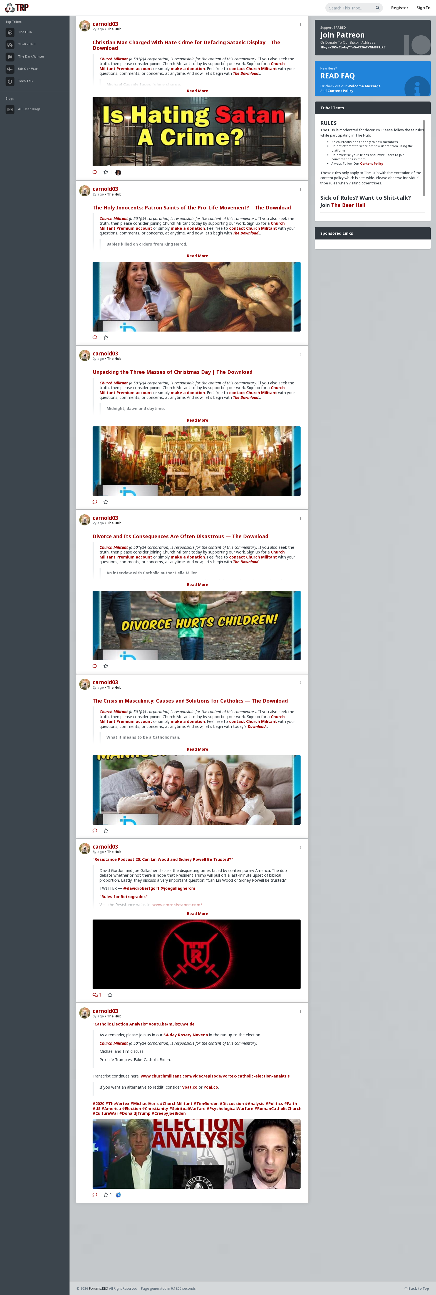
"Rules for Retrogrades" (124, 896)
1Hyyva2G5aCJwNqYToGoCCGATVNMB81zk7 (352, 47)
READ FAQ (337, 76)
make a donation (188, 68)
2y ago (98, 29)
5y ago (98, 851)
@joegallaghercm (177, 888)
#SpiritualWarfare (187, 1108)
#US (96, 1108)
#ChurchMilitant (176, 1103)
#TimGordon (206, 1103)
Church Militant (114, 58)
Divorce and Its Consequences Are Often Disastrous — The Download (180, 536)
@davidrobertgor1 (141, 888)
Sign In (423, 7)
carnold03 (105, 24)
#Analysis (254, 1103)
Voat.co (189, 1087)
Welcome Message (364, 86)
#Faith (290, 1103)
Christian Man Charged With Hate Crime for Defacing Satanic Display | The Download (186, 45)
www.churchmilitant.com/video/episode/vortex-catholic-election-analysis (215, 1076)
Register (399, 7)
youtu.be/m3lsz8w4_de (172, 1024)
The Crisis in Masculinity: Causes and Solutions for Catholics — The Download (190, 700)
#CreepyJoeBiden (169, 1113)
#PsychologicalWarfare (230, 1108)
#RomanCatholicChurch (277, 1108)
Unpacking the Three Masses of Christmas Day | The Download (172, 372)
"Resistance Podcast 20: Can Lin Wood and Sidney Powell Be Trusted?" (163, 859)
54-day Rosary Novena (186, 1034)
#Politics (274, 1103)
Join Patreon (342, 35)
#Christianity (155, 1108)
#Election (131, 1108)
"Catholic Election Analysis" (120, 1024)
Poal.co (211, 1087)
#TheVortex (117, 1103)
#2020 (98, 1103)
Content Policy (340, 90)
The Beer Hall (348, 205)
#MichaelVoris (144, 1103)
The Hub (113, 29)
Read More (197, 90)
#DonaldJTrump (134, 1113)
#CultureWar (105, 1113)
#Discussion (232, 1103)
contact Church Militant (253, 68)
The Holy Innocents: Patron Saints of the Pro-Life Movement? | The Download (192, 207)
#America (111, 1108)
